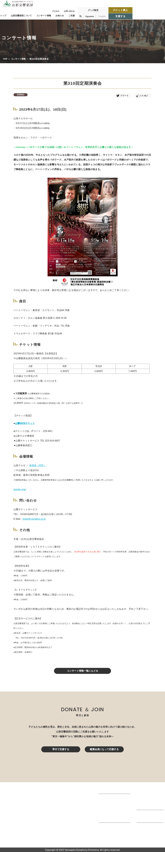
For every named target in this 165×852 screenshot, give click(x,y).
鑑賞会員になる (144, 797)
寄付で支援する (60, 749)
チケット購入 (120, 10)
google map (20, 489)
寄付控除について (146, 818)
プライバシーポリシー (148, 835)
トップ (3, 15)
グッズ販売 (93, 10)
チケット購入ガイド (147, 801)
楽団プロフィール (108, 802)
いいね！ (144, 95)
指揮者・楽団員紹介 (109, 810)
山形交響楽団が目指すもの (113, 798)
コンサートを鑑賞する (148, 789)
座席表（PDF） (37, 465)
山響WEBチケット (25, 423)
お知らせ (60, 15)
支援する (120, 16)
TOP (5, 59)
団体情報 (103, 806)
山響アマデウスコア (109, 827)
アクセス (55, 11)
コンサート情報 (18, 59)
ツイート (124, 95)
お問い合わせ (69, 11)
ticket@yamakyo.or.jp (34, 519)
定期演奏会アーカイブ (148, 805)
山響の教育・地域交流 (111, 818)
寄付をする (142, 814)
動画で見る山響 (107, 814)
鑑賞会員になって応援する (104, 749)
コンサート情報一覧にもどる (82, 671)
